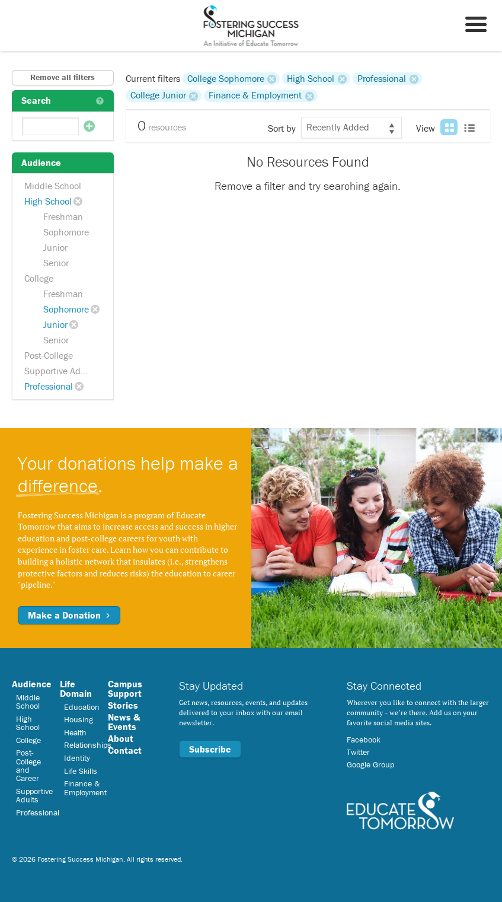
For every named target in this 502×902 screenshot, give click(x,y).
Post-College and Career (28, 765)
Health (75, 732)
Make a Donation (69, 615)
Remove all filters (62, 77)
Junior (55, 247)
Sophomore (66, 232)
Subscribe (210, 749)
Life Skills (80, 771)
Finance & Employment (255, 95)
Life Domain (76, 688)
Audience (32, 684)
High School (48, 201)
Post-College (48, 355)
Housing (78, 719)
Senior (56, 263)
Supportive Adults (59, 371)
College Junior (158, 95)
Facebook (364, 739)
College (38, 278)
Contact (125, 750)
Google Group (370, 764)
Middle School (52, 186)
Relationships (87, 745)
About (120, 738)
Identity (77, 758)
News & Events (124, 721)
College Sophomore (225, 78)
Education (82, 707)
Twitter (358, 752)
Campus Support (125, 688)
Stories (123, 705)
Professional (48, 386)
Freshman (63, 216)
